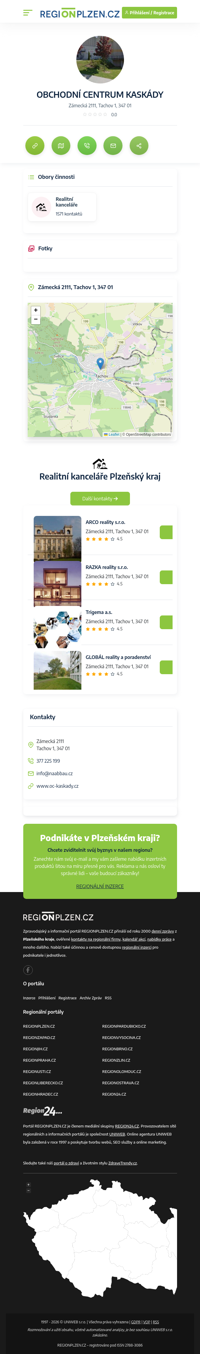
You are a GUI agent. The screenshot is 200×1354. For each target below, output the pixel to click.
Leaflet (111, 434)
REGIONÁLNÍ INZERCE (100, 886)
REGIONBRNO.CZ (117, 1048)
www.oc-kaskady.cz (58, 786)
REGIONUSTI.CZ (37, 1071)
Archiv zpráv (91, 997)
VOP (147, 1322)
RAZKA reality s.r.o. (107, 567)
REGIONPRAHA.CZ (39, 1060)
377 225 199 (48, 761)
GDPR (136, 1322)
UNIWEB (117, 1134)
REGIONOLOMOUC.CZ (121, 1071)
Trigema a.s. (99, 612)
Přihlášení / (138, 12)
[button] (100, 364)
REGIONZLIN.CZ (116, 1060)
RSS (108, 997)
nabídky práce (159, 939)
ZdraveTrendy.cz (122, 1163)
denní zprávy (162, 931)
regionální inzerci (137, 947)
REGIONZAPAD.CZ (39, 1037)
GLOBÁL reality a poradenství (118, 657)
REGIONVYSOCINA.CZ (121, 1037)
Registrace (164, 12)
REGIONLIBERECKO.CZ (43, 1082)
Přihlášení (47, 997)
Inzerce (29, 997)
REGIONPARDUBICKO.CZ (124, 1026)
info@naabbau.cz (55, 773)
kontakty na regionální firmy (96, 939)
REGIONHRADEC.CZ (40, 1094)
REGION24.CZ (114, 1094)
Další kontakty (100, 499)
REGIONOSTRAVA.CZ (120, 1082)
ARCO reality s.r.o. (105, 522)
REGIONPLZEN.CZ (39, 1026)
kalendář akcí (134, 939)
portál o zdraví (66, 1163)
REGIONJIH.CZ (35, 1048)
